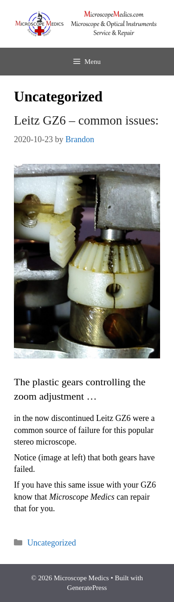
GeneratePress (87, 587)
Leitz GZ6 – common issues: (86, 120)
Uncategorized (51, 542)
